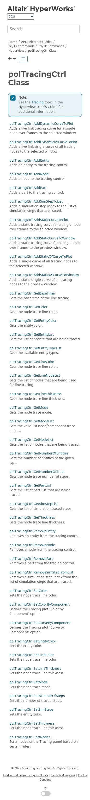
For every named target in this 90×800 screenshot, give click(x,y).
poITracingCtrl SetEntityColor (32, 641)
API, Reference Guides (36, 42)
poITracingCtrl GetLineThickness (35, 394)
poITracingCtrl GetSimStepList (33, 503)
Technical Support (63, 775)
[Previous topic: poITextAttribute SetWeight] (10, 59)
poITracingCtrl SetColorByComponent (39, 604)
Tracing (37, 102)
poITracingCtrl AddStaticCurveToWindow (42, 238)
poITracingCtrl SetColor (28, 590)
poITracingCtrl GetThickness (32, 517)
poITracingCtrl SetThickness (31, 723)
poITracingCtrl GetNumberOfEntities (38, 453)
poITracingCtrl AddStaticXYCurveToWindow (44, 275)
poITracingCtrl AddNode (29, 174)
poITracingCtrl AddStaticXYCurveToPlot (40, 256)
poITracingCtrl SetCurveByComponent (40, 622)
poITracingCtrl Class (42, 51)
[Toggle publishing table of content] (23, 59)
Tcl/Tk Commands (21, 46)
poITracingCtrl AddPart (28, 187)
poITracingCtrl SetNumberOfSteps (37, 695)
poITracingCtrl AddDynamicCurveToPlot (41, 123)
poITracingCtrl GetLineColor (31, 361)
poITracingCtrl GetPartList (30, 485)
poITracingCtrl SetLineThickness (35, 668)
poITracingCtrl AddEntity (29, 160)
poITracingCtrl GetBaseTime (32, 293)
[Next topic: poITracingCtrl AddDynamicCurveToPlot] (15, 59)
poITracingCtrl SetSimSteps (31, 709)
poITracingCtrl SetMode (28, 682)
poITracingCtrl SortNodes (29, 737)
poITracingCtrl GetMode (28, 407)
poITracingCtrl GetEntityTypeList (35, 348)
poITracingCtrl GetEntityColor (33, 320)
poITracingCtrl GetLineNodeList (34, 375)
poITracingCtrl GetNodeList (31, 439)
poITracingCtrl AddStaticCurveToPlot (38, 219)
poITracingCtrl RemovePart (31, 558)
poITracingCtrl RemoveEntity (32, 531)
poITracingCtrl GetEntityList (31, 334)
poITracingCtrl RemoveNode (32, 545)
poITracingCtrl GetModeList (31, 421)
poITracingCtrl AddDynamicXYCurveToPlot (43, 142)
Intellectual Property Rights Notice (25, 775)
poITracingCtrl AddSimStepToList (36, 201)
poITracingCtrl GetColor (28, 307)
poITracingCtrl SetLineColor (31, 655)
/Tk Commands (51, 46)
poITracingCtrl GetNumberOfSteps (37, 471)
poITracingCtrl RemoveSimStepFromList (41, 572)
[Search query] (43, 29)
